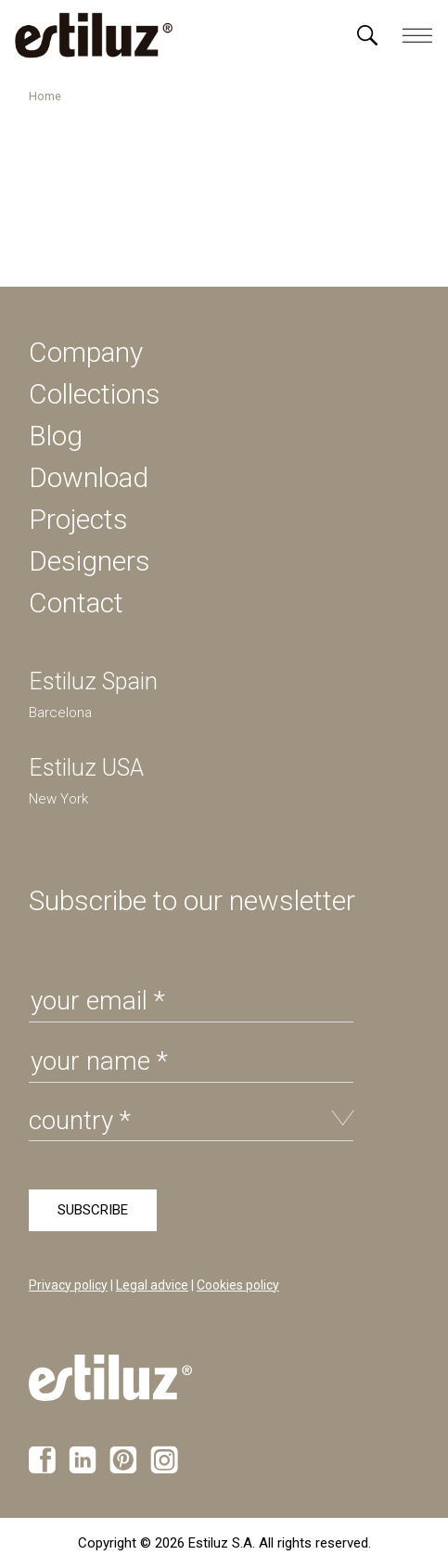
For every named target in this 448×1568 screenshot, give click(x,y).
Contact (76, 602)
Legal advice (152, 1285)
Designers (89, 561)
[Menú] (367, 35)
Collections (94, 394)
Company (86, 352)
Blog (56, 435)
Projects (78, 519)
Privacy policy (68, 1285)
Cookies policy (238, 1285)
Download (88, 477)
